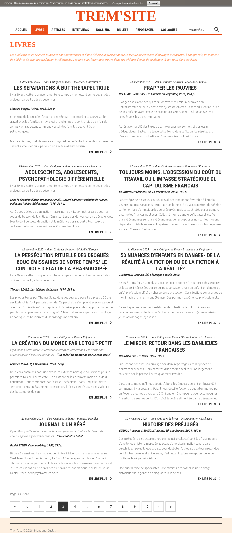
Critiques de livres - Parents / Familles (75, 416)
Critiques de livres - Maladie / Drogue (75, 247)
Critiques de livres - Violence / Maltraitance (75, 81)
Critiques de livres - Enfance (75, 335)
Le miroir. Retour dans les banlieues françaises (170, 344)
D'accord (153, 3)
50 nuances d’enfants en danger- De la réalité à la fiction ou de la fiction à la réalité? (170, 260)
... (87, 507)
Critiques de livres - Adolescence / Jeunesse (75, 164)
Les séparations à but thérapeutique (61, 88)
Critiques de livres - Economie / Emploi (184, 81)
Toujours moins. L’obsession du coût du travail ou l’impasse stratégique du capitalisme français (170, 177)
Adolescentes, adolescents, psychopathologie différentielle (61, 173)
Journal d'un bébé (61, 422)
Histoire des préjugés (170, 422)
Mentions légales (45, 530)
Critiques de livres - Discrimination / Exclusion (184, 335)
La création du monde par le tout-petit (61, 341)
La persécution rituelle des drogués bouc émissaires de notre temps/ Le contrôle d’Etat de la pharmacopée (61, 260)
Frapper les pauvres (170, 88)
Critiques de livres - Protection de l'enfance (184, 247)
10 (146, 507)
